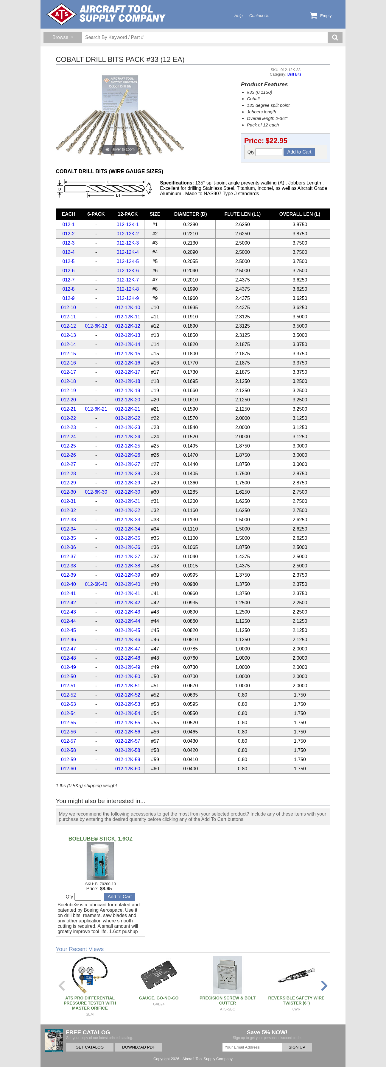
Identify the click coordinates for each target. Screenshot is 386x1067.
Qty (265, 152)
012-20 (68, 399)
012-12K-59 (127, 759)
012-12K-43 (127, 611)
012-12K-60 (127, 768)
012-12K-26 (127, 455)
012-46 (68, 639)
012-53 (68, 704)
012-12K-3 (128, 242)
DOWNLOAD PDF (138, 1047)
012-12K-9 (128, 298)
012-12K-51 (127, 685)
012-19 (68, 390)
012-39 (68, 575)
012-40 (68, 584)
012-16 (68, 362)
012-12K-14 (127, 344)
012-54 (68, 713)
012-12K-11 (127, 316)
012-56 (68, 731)
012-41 (68, 593)
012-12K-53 (127, 704)
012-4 (69, 252)
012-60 (68, 768)
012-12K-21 (127, 409)
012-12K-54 (127, 713)
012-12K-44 (127, 621)
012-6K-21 (96, 409)
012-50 (68, 676)
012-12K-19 (127, 390)
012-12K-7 (128, 279)
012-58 (68, 750)
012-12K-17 (127, 372)
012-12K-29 (127, 482)
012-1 (69, 224)
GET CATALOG (90, 1047)
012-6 (69, 270)
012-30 (68, 492)
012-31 (68, 501)
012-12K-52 (127, 694)
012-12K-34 (127, 528)
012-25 (68, 445)
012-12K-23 (127, 427)
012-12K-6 (128, 270)
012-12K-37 (127, 556)
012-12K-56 (127, 731)
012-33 (68, 519)
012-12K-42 (127, 602)
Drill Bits (294, 74)
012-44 (68, 621)
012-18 (68, 381)
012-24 (68, 436)
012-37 (68, 556)
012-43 (68, 611)
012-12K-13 (127, 335)
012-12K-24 (127, 436)
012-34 (68, 528)
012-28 (68, 473)
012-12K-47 (127, 648)
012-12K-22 (127, 418)
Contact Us (259, 15)
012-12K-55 (127, 722)
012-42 (68, 602)
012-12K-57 (127, 741)
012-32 (68, 510)
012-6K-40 (96, 584)
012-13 (68, 335)
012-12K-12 (127, 325)
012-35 (68, 538)
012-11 (68, 316)
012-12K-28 (127, 473)
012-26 (68, 455)
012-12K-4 (128, 252)
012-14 (68, 344)
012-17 (68, 372)
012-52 (68, 694)
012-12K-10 (127, 307)
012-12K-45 (127, 630)
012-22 (68, 418)
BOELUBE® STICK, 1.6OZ (101, 839)
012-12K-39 (127, 575)
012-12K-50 (127, 676)
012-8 (69, 289)
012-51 (68, 685)
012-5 (69, 261)
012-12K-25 (127, 445)
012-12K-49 (127, 667)
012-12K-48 (127, 658)
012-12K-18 (127, 381)
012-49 (68, 667)
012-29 (68, 482)
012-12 (68, 325)
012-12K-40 (127, 584)
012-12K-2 (128, 233)
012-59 (68, 759)
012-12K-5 (128, 261)
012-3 (69, 242)
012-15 (68, 353)
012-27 (68, 464)
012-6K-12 (96, 325)
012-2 (69, 233)
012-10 (68, 307)
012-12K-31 (127, 501)
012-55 (68, 722)
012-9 (69, 298)
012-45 (68, 630)
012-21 (68, 409)
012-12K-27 (127, 464)
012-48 (68, 658)
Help (238, 15)
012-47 (68, 648)
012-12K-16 (127, 362)
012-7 (69, 279)
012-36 (68, 547)
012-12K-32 (127, 510)
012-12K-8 (128, 289)
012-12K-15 (127, 353)
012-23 (68, 427)
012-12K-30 (127, 492)
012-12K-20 (127, 399)
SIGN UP (297, 1047)
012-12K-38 (127, 565)
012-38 (68, 565)
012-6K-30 (96, 492)
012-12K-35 (127, 538)
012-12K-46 (127, 639)
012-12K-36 (127, 547)
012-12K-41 (127, 593)
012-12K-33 (127, 519)
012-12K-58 (127, 750)
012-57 (68, 741)
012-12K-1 (128, 224)
